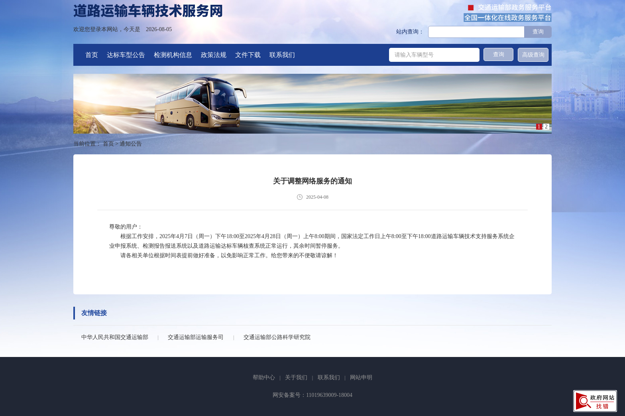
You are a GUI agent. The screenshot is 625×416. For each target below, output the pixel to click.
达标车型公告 (126, 54)
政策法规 (213, 54)
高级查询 (533, 55)
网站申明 (361, 378)
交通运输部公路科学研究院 (277, 337)
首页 (91, 54)
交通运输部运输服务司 (196, 337)
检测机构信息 (173, 54)
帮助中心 (264, 378)
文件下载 (248, 54)
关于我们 (296, 378)
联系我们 (282, 54)
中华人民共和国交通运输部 (114, 337)
